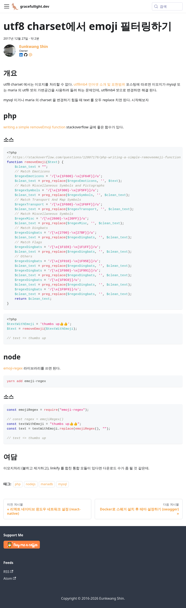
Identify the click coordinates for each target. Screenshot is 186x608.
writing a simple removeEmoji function (34, 127)
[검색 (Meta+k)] (167, 6)
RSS (8, 571)
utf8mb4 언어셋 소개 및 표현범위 (99, 84)
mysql (62, 484)
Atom (9, 578)
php (18, 484)
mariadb (47, 484)
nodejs (31, 484)
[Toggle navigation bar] (6, 6)
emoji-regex (12, 368)
